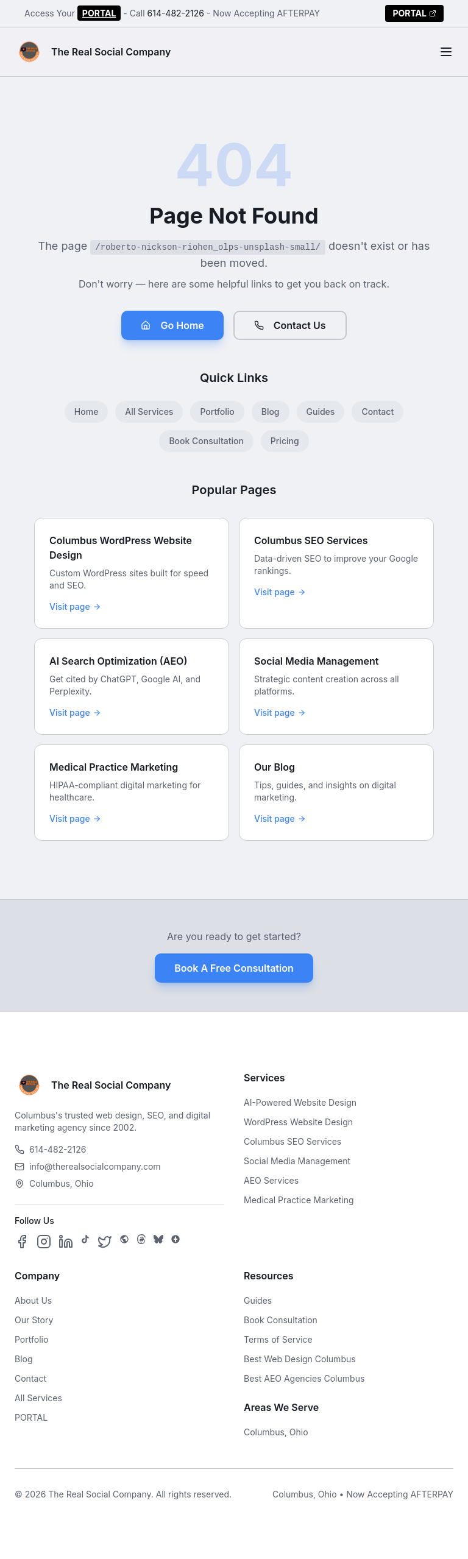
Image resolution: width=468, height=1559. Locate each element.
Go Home (172, 325)
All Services (149, 411)
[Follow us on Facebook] (22, 1241)
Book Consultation (206, 441)
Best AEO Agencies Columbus (304, 1378)
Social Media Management (297, 1161)
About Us (33, 1300)
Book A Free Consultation (233, 968)
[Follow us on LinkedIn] (65, 1241)
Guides (321, 411)
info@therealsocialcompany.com (88, 1166)
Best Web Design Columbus (300, 1359)
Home (86, 411)
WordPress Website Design (298, 1122)
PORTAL (99, 13)
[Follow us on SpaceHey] (124, 1241)
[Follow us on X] (105, 1241)
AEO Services (271, 1180)
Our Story (34, 1320)
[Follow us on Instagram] (44, 1241)
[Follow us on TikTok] (85, 1241)
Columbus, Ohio (276, 1432)
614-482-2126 (176, 13)
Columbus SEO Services (292, 1141)
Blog (270, 411)
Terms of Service (278, 1339)
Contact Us (290, 325)
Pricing (285, 441)
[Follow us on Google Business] (175, 1241)
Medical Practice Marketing (299, 1200)
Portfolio (217, 411)
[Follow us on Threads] (141, 1241)
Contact (377, 411)
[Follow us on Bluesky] (158, 1241)
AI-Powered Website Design (300, 1102)
